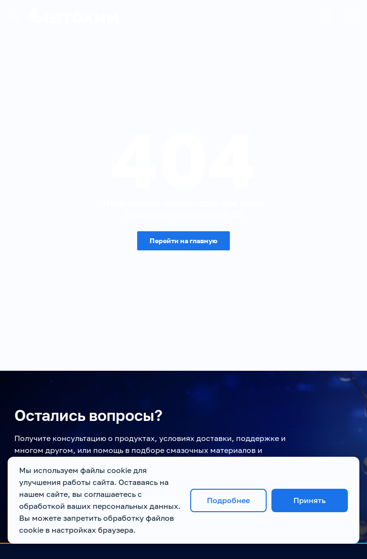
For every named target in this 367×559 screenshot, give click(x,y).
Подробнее (228, 500)
